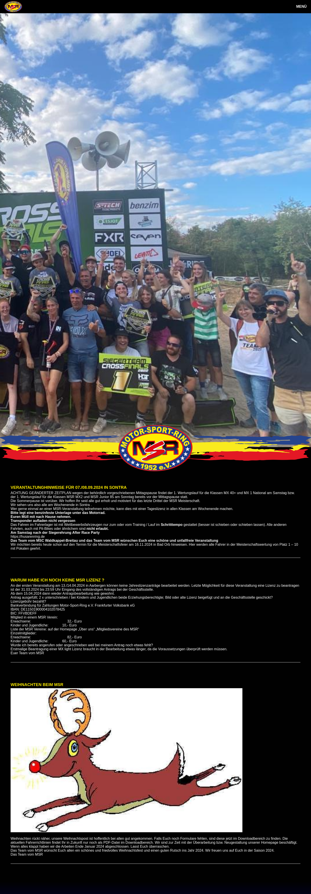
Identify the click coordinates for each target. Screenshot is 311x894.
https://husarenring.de (28, 536)
